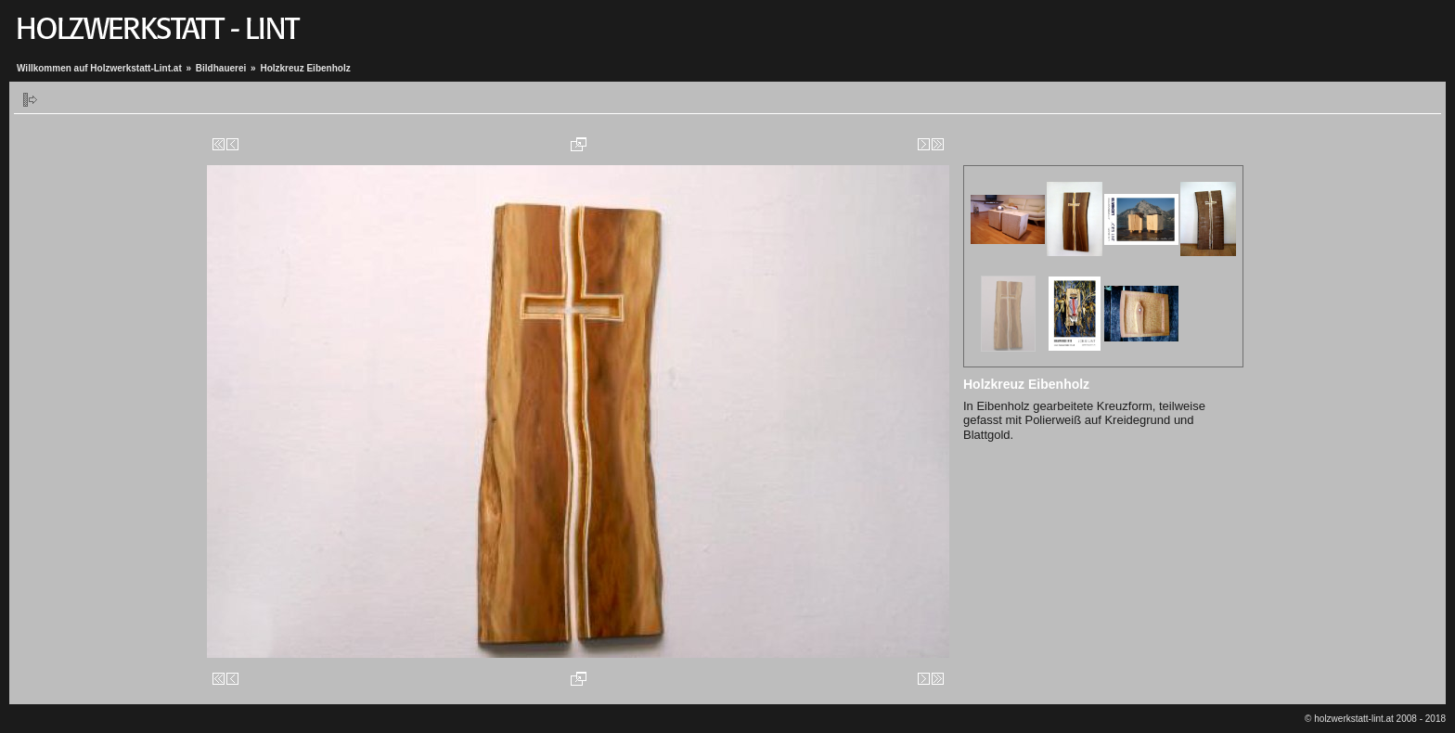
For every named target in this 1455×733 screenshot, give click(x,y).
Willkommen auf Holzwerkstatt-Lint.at (99, 68)
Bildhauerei (221, 68)
